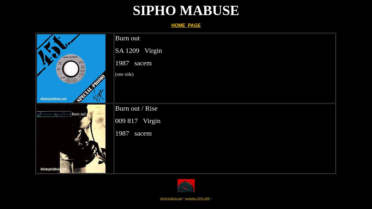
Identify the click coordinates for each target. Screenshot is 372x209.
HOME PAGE (186, 25)
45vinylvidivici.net (171, 198)
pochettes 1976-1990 (197, 198)
